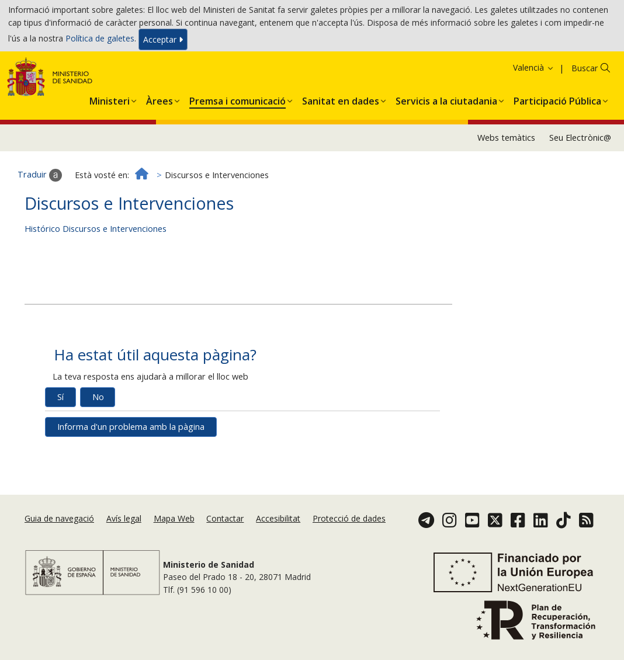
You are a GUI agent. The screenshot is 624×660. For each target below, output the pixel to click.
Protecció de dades (349, 539)
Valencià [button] (533, 103)
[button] (109, 135)
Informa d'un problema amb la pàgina (130, 463)
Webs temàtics (506, 173)
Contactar (225, 539)
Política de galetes (99, 40)
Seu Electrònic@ (580, 173)
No (98, 433)
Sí (60, 433)
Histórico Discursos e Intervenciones (96, 265)
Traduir (40, 212)
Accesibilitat (278, 539)
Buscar (584, 104)
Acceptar (163, 41)
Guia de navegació (59, 539)
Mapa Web (174, 539)
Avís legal (123, 539)
